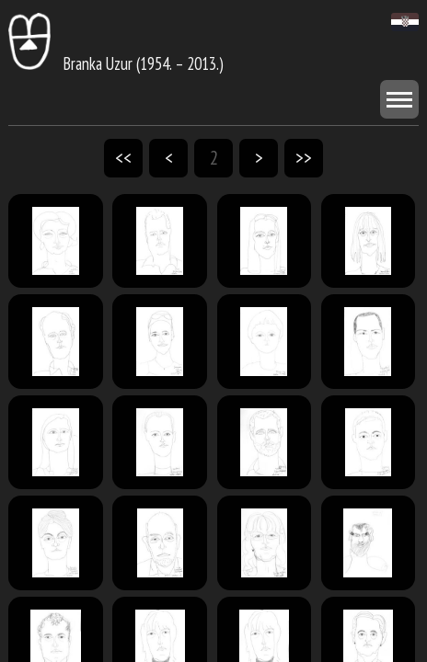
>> (303, 157)
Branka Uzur (70, 63)
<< (123, 157)
